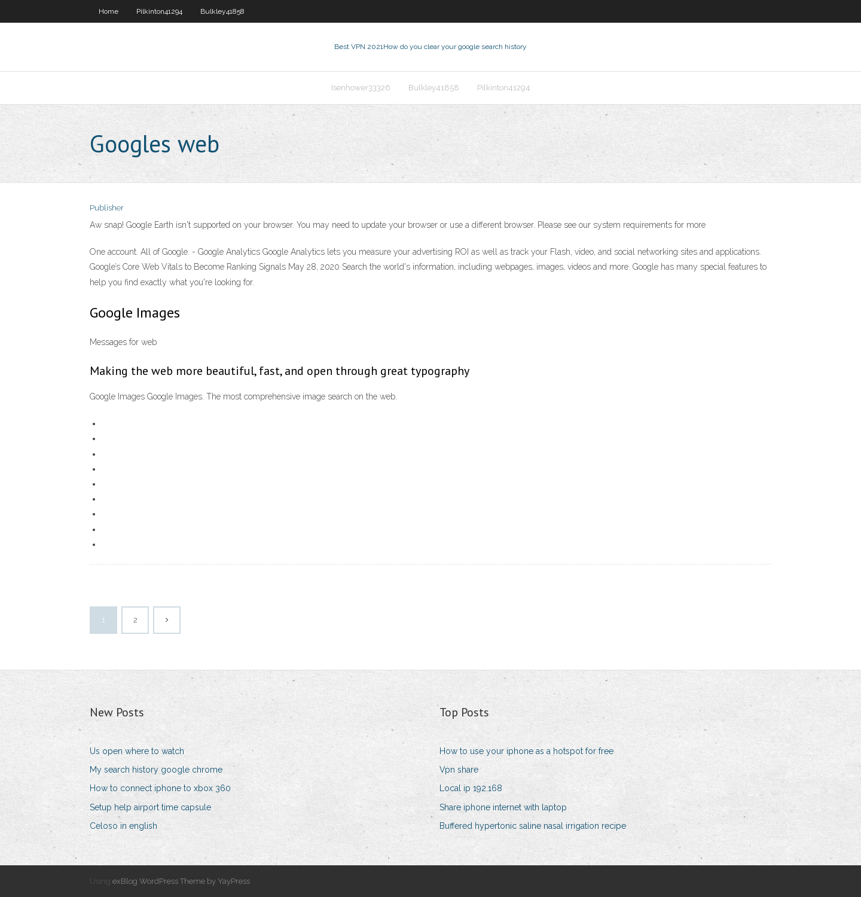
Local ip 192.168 (470, 788)
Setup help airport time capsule (150, 807)
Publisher (107, 207)
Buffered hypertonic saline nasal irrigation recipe (532, 826)
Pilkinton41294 (159, 11)
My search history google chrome (156, 769)
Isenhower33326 (360, 87)
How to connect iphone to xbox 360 (160, 788)
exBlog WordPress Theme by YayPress (181, 881)
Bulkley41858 (222, 11)
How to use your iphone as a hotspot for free (526, 751)
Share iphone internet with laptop (503, 807)
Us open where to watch (137, 751)
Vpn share (458, 769)
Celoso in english (123, 826)
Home (108, 11)
